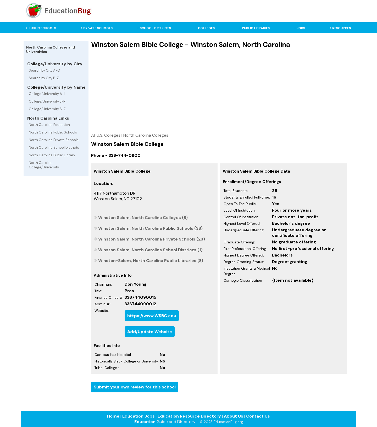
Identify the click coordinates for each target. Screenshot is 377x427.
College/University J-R (47, 101)
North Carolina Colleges (145, 135)
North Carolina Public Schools (53, 132)
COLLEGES (206, 28)
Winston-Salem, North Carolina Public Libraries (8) (150, 260)
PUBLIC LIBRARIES (256, 28)
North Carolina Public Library (52, 155)
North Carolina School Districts (54, 147)
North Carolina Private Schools (54, 140)
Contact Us (258, 416)
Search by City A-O (44, 70)
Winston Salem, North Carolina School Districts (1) (150, 250)
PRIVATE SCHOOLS (98, 28)
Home (113, 416)
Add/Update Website (149, 331)
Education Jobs (138, 416)
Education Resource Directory (189, 416)
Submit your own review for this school (135, 387)
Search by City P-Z (44, 78)
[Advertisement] (219, 90)
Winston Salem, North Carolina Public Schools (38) (150, 228)
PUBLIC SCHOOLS (42, 28)
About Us (233, 416)
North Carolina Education (49, 124)
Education (145, 421)
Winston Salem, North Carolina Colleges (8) (143, 217)
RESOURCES (341, 28)
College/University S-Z (47, 109)
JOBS (301, 28)
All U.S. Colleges (105, 135)
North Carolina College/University (44, 165)
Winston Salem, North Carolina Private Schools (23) (151, 239)
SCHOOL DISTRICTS (155, 28)
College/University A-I (47, 94)
